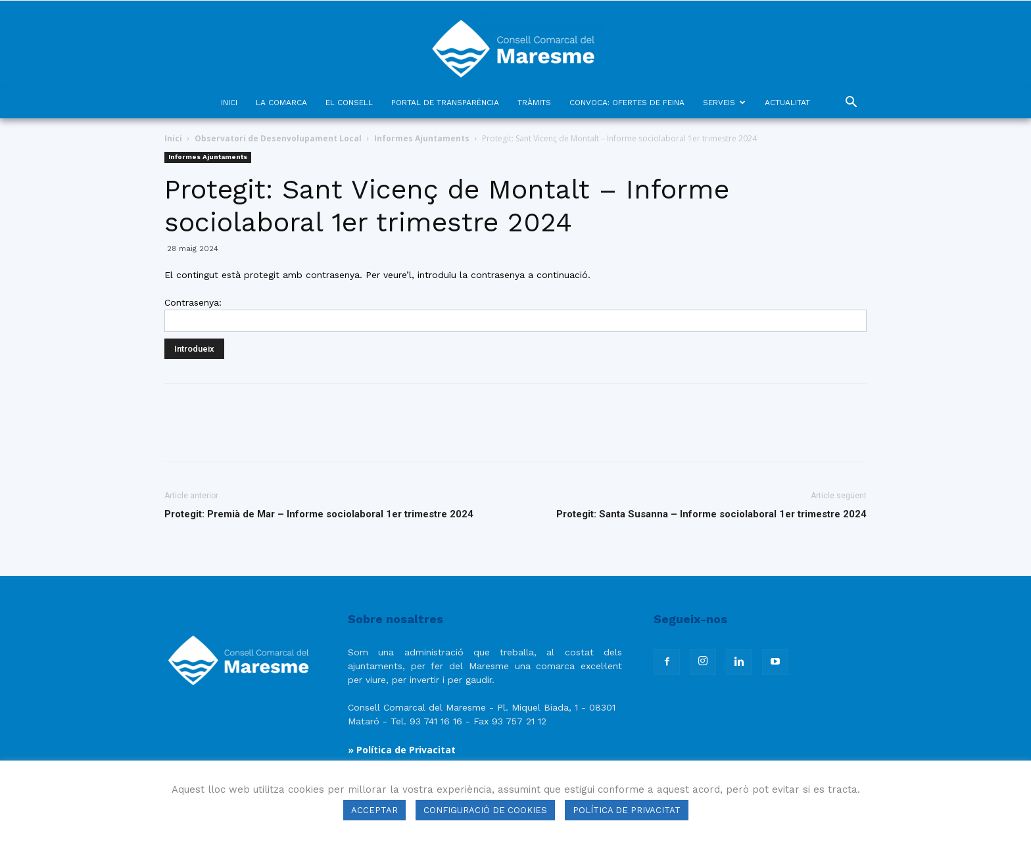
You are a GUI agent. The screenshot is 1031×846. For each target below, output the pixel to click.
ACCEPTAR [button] (374, 810)
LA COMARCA (281, 102)
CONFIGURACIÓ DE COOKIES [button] (485, 810)
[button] (851, 103)
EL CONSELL (349, 102)
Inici (173, 138)
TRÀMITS (534, 102)
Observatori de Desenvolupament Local (278, 138)
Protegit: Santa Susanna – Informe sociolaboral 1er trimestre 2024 (711, 514)
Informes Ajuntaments (421, 138)
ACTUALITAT (787, 102)
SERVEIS (724, 102)
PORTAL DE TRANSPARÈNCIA (445, 102)
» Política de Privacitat (402, 749)
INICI (229, 102)
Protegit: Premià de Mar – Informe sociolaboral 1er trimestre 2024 (318, 514)
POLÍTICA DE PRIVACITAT (627, 810)
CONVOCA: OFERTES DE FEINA (626, 102)
